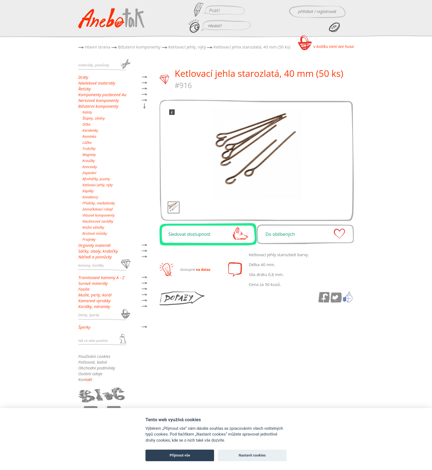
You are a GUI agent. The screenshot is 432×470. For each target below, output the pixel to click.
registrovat (326, 11)
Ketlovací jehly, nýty (187, 47)
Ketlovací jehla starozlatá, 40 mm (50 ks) (252, 47)
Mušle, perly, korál (95, 295)
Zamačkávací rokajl (97, 209)
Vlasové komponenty (98, 215)
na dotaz (203, 269)
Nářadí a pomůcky (95, 257)
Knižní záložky (93, 227)
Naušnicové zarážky (97, 221)
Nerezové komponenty (98, 100)
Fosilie (84, 289)
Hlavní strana (97, 47)
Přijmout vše (180, 455)
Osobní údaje (90, 373)
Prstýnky (89, 239)
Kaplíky (88, 190)
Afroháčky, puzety (96, 178)
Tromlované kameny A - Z (101, 277)
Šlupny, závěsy (93, 118)
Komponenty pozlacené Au (102, 94)
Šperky (84, 327)
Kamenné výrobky (94, 300)
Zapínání (89, 172)
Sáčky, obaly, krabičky (98, 251)
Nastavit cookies (252, 455)
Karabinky (90, 130)
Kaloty (87, 112)
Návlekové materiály (96, 83)
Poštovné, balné (92, 362)
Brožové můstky (94, 233)
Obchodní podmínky (96, 368)
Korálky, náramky (94, 306)
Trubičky (89, 148)
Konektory (90, 197)
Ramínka (89, 136)
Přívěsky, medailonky (98, 203)
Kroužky (88, 160)
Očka (86, 124)
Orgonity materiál (94, 245)
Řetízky (84, 88)
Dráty (83, 77)
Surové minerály (93, 283)
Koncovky (89, 166)
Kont (85, 379)
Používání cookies (94, 356)
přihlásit (305, 11)
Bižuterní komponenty (139, 47)
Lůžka (86, 142)
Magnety (89, 154)
